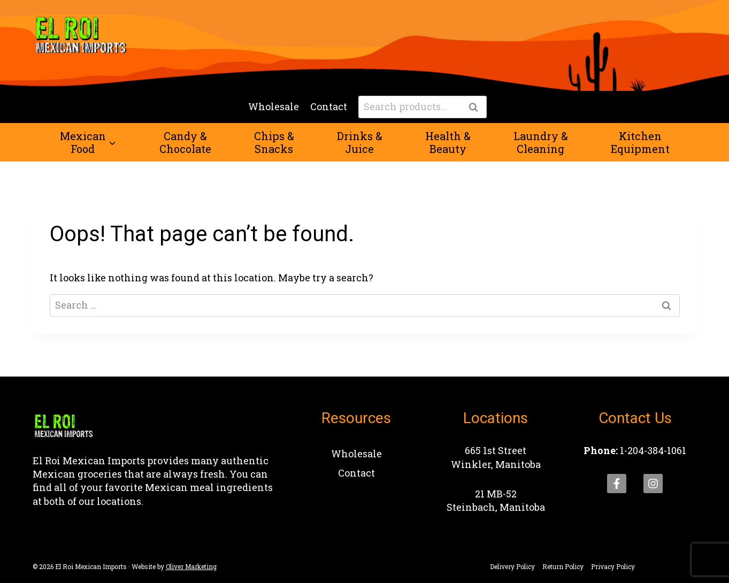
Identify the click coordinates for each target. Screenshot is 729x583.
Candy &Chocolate (185, 142)
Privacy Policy (613, 566)
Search (476, 107)
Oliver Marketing (191, 566)
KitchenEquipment (640, 142)
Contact (328, 106)
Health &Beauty (448, 142)
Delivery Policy (512, 566)
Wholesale (273, 106)
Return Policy (563, 566)
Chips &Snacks (274, 142)
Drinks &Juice (359, 142)
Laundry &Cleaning (540, 142)
